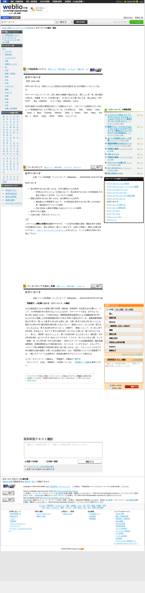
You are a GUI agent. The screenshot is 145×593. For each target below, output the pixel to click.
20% (67, 341)
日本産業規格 (49, 318)
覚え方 (28, 321)
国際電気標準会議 (67, 315)
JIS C (64, 318)
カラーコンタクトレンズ (117, 189)
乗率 (96, 318)
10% (55, 341)
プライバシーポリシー (18, 523)
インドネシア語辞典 (123, 531)
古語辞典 (68, 1)
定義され (63, 106)
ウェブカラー (61, 195)
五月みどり (38, 331)
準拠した (40, 318)
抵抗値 (65, 308)
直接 (32, 109)
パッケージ (85, 350)
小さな (28, 308)
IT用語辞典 (29, 28)
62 (98, 315)
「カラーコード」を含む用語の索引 (40, 467)
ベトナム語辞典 (121, 536)
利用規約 (13, 521)
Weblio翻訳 (119, 521)
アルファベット (76, 354)
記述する (84, 308)
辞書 (4, 1)
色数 (91, 318)
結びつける (39, 315)
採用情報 (92, 518)
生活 (6, 83)
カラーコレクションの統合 (118, 183)
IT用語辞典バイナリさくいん (59, 486)
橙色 (73, 324)
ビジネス (8, 51)
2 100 (82, 321)
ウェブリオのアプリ (43, 514)
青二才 (81, 331)
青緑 (40, 334)
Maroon (58, 113)
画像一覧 (80, 69)
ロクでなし (71, 331)
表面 (47, 308)
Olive (67, 113)
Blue (39, 113)
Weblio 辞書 (131, 1)
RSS (82, 549)
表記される (73, 95)
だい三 (63, 324)
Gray (44, 116)
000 (34, 324)
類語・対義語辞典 (17, 1)
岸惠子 (69, 328)
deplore (112, 346)
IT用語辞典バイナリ (36, 69)
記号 (5, 182)
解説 (68, 303)
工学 (6, 70)
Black (35, 116)
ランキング (72, 69)
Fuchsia (48, 113)
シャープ (42, 95)
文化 (6, 80)
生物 (6, 96)
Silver (52, 116)
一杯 (66, 321)
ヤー (43, 337)
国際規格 (89, 315)
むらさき (79, 334)
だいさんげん (32, 328)
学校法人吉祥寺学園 (117, 342)
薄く (58, 98)
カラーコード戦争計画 (116, 208)
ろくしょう (54, 334)
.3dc (109, 154)
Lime (97, 109)
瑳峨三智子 (113, 338)
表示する (49, 311)
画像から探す (41, 516)
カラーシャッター (114, 217)
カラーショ (111, 220)
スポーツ (8, 93)
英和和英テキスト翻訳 (38, 439)
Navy (93, 113)
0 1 (35, 321)
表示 (57, 347)
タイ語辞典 (120, 533)
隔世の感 (112, 334)
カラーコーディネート (116, 199)
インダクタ (79, 344)
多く (62, 347)
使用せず (51, 354)
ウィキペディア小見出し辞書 (41, 286)
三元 (99, 324)
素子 (53, 308)
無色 (59, 341)
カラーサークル (113, 214)
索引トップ (52, 69)
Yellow (89, 109)
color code (35, 81)
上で (53, 86)
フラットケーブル (88, 347)
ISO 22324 (40, 208)
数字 (66, 354)
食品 (6, 99)
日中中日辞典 (45, 1)
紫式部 (93, 334)
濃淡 (101, 95)
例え (89, 98)
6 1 (56, 331)
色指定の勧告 (113, 157)
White (60, 116)
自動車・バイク (11, 64)
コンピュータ (18, 28)
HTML (38, 192)
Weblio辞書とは (15, 514)
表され (30, 98)
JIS (56, 318)
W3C (27, 106)
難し (93, 308)
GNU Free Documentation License (65, 491)
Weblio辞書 (39, 495)
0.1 (38, 341)
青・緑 (94, 95)
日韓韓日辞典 (57, 1)
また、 (78, 347)
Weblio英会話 (11, 193)
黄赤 (27, 324)
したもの (62, 311)
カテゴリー (77, 167)
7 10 (65, 334)
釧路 (29, 341)
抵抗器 (38, 202)
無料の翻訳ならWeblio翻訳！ (41, 9)
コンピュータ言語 (54, 192)
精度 (100, 318)
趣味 (6, 89)
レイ (43, 321)
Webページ (46, 86)
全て (4, 49)
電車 (6, 61)
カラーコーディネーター (117, 193)
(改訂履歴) (59, 493)
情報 (32, 198)
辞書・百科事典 (11, 108)
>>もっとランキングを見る (132, 354)
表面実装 (77, 350)
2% (87, 321)
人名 (6, 102)
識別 (42, 350)
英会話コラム (11, 190)
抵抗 (91, 341)
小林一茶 (73, 321)
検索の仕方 (14, 516)
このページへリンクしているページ (51, 230)
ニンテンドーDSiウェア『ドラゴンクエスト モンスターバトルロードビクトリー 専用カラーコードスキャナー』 (119, 118)
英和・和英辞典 (31, 1)
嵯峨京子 (112, 350)
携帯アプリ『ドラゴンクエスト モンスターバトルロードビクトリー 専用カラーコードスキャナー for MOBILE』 (119, 130)
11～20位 (119, 309)
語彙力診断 (10, 200)
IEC (77, 315)
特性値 (37, 311)
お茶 (60, 321)
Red (81, 109)
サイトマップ (15, 526)
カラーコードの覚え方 (116, 163)
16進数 (63, 95)
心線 (36, 350)
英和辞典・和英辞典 (123, 518)
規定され (77, 318)
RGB (93, 192)
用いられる (68, 347)
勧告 (33, 106)
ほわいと (54, 337)
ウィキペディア (34, 167)
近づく (68, 98)
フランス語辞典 (121, 528)
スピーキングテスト (13, 203)
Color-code (35, 215)
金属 (84, 341)
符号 (77, 189)
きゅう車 (91, 337)
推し (111, 314)
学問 (6, 77)
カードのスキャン (114, 168)
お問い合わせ (31, 380)
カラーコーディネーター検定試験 (121, 196)
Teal (85, 113)
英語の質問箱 (11, 197)
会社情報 (92, 516)
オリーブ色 (55, 101)
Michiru (112, 322)
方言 (6, 105)
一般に (31, 354)
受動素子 (30, 303)
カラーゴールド (113, 211)
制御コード (85, 86)
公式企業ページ (94, 514)
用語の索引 (62, 69)
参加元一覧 (139, 17)
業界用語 (8, 54)
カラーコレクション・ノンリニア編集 (123, 186)
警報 (55, 208)
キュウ (85, 337)
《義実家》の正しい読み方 (119, 326)
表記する (88, 354)
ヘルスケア (9, 86)
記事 (40, 303)
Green (77, 113)
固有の (90, 106)
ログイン (119, 1)
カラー (95, 106)
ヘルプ (141, 1)
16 (40, 106)
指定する (71, 86)
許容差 (72, 308)
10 (53, 321)
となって (55, 109)
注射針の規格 (113, 149)
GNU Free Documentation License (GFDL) (55, 498)
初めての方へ (128, 17)
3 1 (30, 324)
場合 (58, 350)
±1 (55, 321)
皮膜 (88, 341)
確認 (111, 330)
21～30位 (129, 309)
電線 (43, 211)
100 (26, 331)
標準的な (48, 106)
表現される (59, 86)
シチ (85, 334)
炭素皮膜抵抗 (40, 344)
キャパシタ (68, 344)
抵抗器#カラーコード (48, 205)
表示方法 (53, 315)
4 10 (45, 328)
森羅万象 (112, 318)
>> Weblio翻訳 (137, 360)
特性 (58, 308)
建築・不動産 (10, 73)
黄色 (77, 328)
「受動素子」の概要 (81, 362)
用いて (57, 324)
